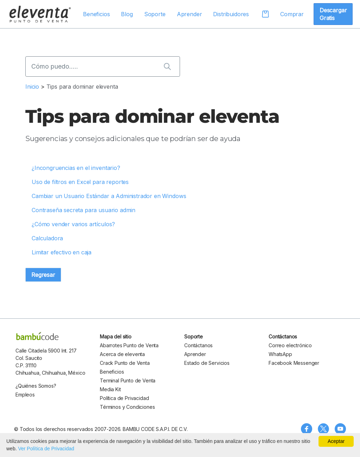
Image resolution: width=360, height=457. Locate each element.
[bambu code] (37, 336)
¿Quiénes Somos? (35, 386)
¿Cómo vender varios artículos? (73, 224)
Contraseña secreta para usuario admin (83, 210)
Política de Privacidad (124, 398)
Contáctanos (198, 345)
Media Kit (110, 389)
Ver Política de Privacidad (46, 448)
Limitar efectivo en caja (61, 252)
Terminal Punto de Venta (127, 380)
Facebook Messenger (294, 363)
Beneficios (96, 14)
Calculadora (47, 238)
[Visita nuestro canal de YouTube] (340, 428)
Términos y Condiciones (127, 407)
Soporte (155, 14)
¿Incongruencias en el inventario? (76, 167)
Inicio (32, 86)
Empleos (25, 395)
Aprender (189, 14)
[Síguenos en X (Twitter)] (323, 428)
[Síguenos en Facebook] (306, 428)
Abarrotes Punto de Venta (129, 345)
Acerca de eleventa (122, 354)
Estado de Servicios (207, 363)
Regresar (43, 274)
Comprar (292, 14)
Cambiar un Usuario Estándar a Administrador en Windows (109, 195)
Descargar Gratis (333, 14)
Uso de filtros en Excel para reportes (80, 181)
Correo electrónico (290, 345)
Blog (127, 14)
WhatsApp (280, 354)
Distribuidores (231, 14)
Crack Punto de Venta (125, 363)
